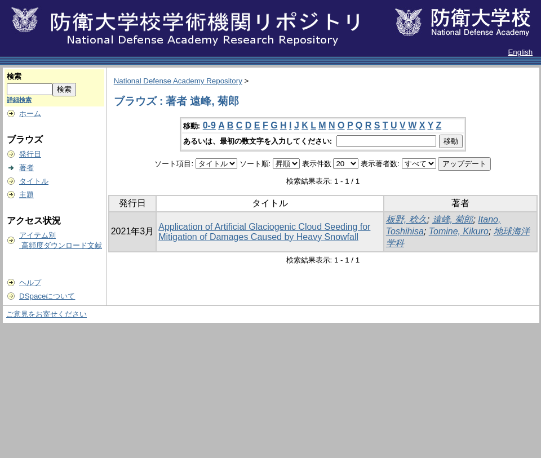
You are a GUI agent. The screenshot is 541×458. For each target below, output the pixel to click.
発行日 (30, 154)
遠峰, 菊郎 (452, 219)
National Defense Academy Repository (178, 81)
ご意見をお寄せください (46, 314)
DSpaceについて (47, 296)
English (520, 52)
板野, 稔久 (406, 219)
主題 (26, 194)
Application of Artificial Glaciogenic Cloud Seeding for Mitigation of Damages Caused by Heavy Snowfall (264, 232)
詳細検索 (19, 99)
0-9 (209, 125)
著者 (26, 167)
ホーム (30, 113)
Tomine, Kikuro (459, 231)
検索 (14, 76)
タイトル (33, 181)
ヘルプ (30, 282)
